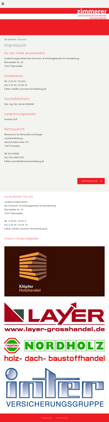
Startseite (21, 39)
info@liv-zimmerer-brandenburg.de (29, 228)
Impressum (46, 417)
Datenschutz (62, 417)
